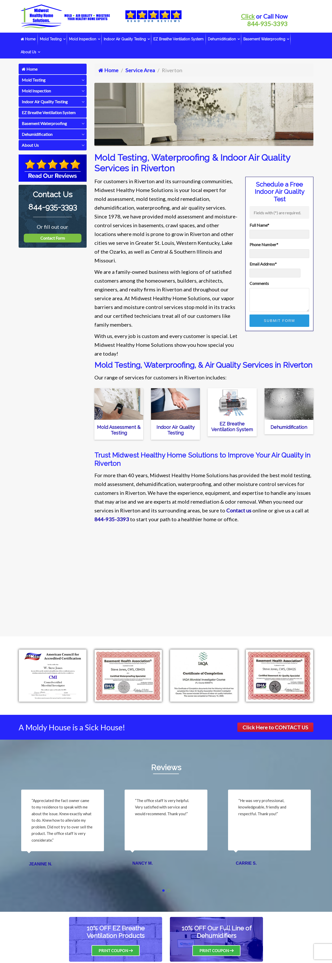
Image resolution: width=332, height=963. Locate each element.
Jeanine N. (40, 864)
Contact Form (52, 238)
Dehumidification (222, 39)
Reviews (166, 767)
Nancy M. (142, 863)
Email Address (263, 263)
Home (28, 39)
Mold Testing (51, 39)
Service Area (140, 70)
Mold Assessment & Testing (118, 430)
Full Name (259, 225)
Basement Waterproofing (264, 39)
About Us (28, 52)
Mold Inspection (82, 39)
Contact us (238, 510)
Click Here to (275, 727)
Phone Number (264, 244)
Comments (259, 283)
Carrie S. (246, 863)
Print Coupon (116, 950)
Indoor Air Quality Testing (125, 39)
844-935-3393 (267, 23)
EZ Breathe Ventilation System (178, 39)
